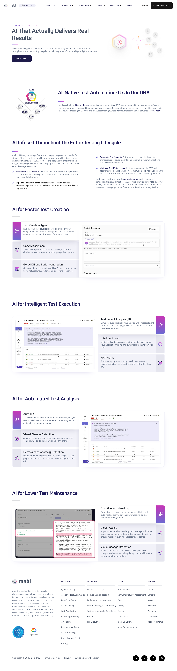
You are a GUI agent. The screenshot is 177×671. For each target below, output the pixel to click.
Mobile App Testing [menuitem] (70, 616)
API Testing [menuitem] (66, 621)
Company (114, 5)
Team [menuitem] (150, 589)
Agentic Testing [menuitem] (68, 589)
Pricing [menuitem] (64, 643)
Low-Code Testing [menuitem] (69, 600)
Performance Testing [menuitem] (71, 627)
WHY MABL (51, 5)
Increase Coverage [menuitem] (95, 589)
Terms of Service (52, 658)
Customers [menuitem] (123, 616)
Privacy (68, 658)
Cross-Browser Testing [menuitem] (71, 638)
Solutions (84, 5)
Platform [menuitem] (66, 582)
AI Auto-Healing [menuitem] (68, 632)
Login (145, 5)
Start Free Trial (161, 5)
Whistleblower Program (87, 658)
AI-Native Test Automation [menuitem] (73, 595)
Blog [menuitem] (120, 600)
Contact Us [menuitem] (153, 616)
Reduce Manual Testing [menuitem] (98, 595)
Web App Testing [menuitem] (69, 611)
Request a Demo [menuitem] (155, 621)
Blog (129, 5)
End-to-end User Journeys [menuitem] (99, 600)
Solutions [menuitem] (92, 582)
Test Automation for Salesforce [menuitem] (101, 611)
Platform (66, 5)
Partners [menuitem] (152, 611)
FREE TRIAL (21, 58)
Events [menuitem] (121, 611)
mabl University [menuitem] (125, 621)
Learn (100, 5)
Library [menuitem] (121, 605)
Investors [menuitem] (152, 605)
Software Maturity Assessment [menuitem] (132, 595)
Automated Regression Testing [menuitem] (101, 605)
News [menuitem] (150, 600)
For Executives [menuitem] (93, 621)
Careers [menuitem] (151, 595)
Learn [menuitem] (120, 582)
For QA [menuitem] (90, 616)
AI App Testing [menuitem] (67, 605)
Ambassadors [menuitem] (124, 589)
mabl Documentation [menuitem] (127, 627)
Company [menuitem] (152, 582)
